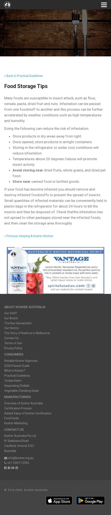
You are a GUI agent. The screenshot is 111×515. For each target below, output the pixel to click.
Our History (11, 328)
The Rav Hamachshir (18, 323)
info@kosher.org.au (19, 458)
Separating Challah (16, 385)
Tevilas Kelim (12, 380)
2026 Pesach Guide (17, 365)
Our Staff (10, 313)
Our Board (11, 318)
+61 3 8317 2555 (16, 462)
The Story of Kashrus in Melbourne (27, 333)
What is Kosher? (14, 370)
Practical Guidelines (17, 375)
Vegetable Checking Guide (21, 390)
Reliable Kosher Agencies (21, 360)
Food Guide (11, 418)
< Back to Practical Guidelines (23, 76)
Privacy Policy (13, 348)
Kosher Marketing (16, 423)
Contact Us (11, 338)
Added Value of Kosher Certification (28, 413)
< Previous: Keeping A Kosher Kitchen (28, 236)
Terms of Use (13, 343)
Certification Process (18, 408)
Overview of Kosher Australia (23, 403)
